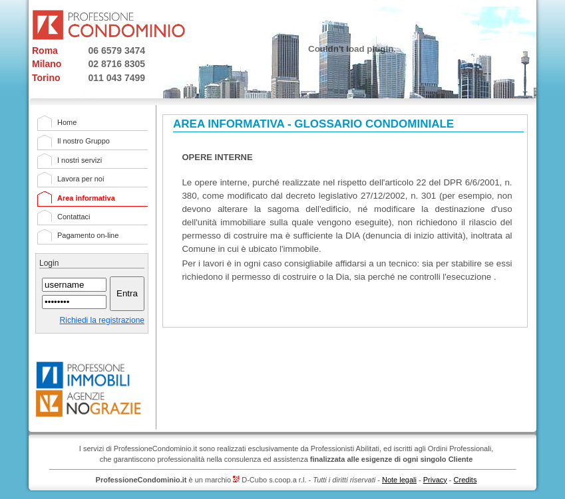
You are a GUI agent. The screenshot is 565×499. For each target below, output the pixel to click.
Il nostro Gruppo (83, 141)
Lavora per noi (80, 179)
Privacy (435, 480)
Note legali (399, 480)
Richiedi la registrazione (102, 320)
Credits (465, 480)
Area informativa (86, 198)
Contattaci (74, 217)
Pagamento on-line (87, 235)
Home (67, 122)
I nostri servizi (79, 160)
